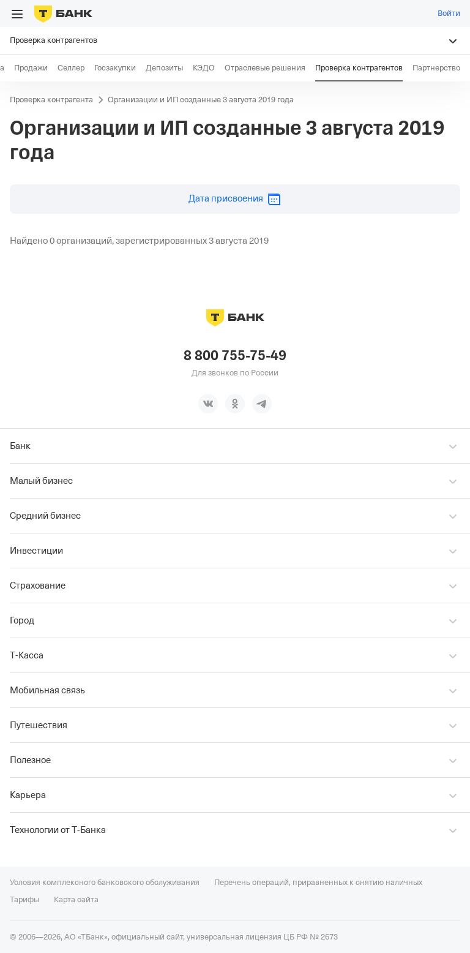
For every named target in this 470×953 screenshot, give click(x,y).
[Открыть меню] (17, 14)
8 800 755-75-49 (235, 355)
